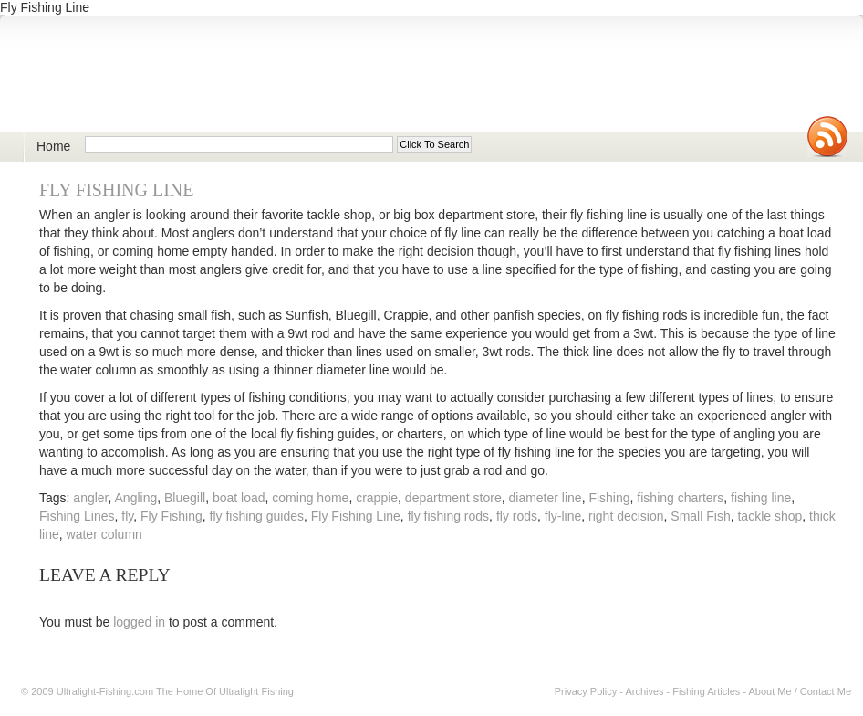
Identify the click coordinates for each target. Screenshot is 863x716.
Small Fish (700, 516)
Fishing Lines (77, 516)
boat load (239, 497)
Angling (136, 497)
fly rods (516, 516)
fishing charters (680, 497)
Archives (644, 691)
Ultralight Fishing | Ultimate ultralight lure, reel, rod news (233, 84)
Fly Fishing (171, 516)
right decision (626, 516)
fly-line (563, 516)
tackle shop (769, 516)
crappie (377, 497)
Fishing (608, 497)
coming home (310, 497)
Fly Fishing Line (116, 190)
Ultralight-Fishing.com (105, 691)
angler (90, 497)
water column (104, 534)
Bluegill (184, 497)
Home (53, 146)
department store (453, 497)
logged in (139, 622)
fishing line (761, 497)
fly (127, 516)
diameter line (544, 497)
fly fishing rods (448, 516)
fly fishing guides (257, 516)
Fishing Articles (706, 691)
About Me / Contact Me (800, 691)
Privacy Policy (586, 691)
